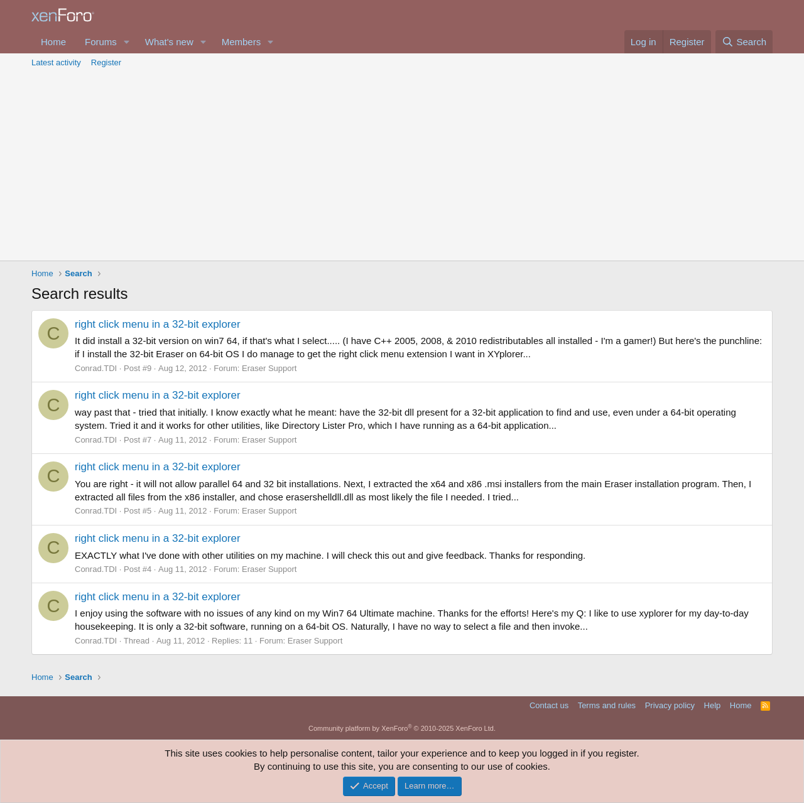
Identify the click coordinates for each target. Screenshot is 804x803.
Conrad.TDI (96, 368)
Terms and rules (607, 705)
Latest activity (56, 62)
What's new (169, 41)
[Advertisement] (402, 166)
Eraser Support (269, 368)
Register (106, 62)
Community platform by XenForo (402, 728)
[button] (127, 41)
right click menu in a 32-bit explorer (158, 324)
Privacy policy (670, 705)
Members (241, 41)
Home (53, 41)
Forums (101, 41)
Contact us (549, 705)
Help (712, 705)
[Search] (744, 41)
